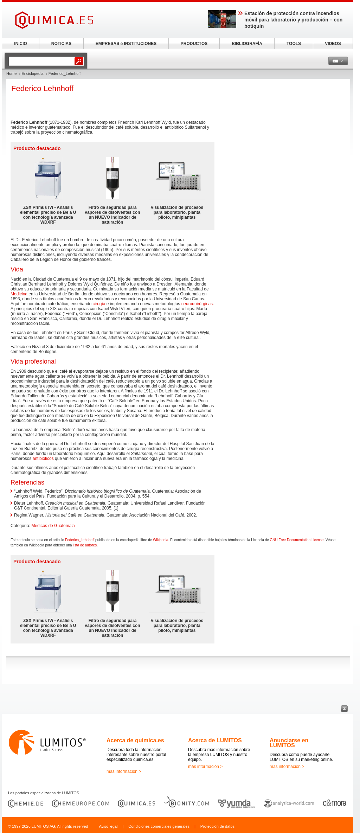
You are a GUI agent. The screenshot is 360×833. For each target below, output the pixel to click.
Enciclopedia (32, 73)
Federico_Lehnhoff (79, 540)
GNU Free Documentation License (297, 540)
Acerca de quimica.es (135, 740)
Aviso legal (108, 826)
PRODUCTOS (194, 43)
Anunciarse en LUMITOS (289, 742)
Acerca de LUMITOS (215, 740)
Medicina (19, 293)
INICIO (20, 43)
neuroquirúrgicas (197, 303)
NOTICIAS (61, 43)
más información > (124, 771)
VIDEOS (333, 43)
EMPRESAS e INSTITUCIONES (126, 43)
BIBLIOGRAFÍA (247, 43)
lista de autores (85, 545)
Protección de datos (217, 826)
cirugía (99, 303)
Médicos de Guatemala (53, 525)
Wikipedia (160, 540)
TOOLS (294, 43)
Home (11, 73)
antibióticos (43, 458)
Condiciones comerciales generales (158, 826)
